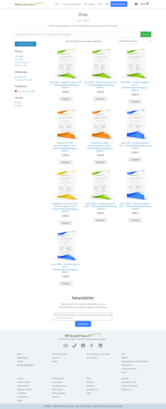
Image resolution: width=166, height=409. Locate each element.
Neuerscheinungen (25, 365)
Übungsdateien (119, 4)
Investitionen (22, 397)
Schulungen (89, 4)
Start (57, 4)
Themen (55, 357)
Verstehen (21, 393)
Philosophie (57, 389)
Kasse (20, 361)
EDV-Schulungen (59, 354)
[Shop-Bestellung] (134, 41)
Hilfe (107, 4)
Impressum (126, 389)
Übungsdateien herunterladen (134, 361)
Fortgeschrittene (22, 80)
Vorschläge (92, 357)
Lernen (20, 378)
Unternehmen (58, 378)
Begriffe (125, 357)
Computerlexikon (129, 368)
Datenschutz (92, 389)
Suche (124, 372)
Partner (90, 382)
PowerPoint (20, 62)
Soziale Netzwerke (129, 386)
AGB (88, 393)
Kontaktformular (129, 382)
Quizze (55, 361)
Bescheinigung (24, 91)
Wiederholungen (24, 389)
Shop (100, 4)
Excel (17, 59)
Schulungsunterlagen (71, 4)
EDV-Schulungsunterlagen (98, 354)
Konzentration (23, 382)
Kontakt (125, 378)
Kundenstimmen (59, 386)
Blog (89, 378)
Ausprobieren (23, 386)
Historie (55, 397)
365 (16, 102)
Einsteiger (19, 77)
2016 (17, 105)
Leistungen (57, 382)
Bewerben (19, 65)
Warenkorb (22, 357)
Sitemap (90, 386)
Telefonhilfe (126, 365)
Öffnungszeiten (59, 393)
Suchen (146, 34)
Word (17, 56)
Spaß (19, 400)
